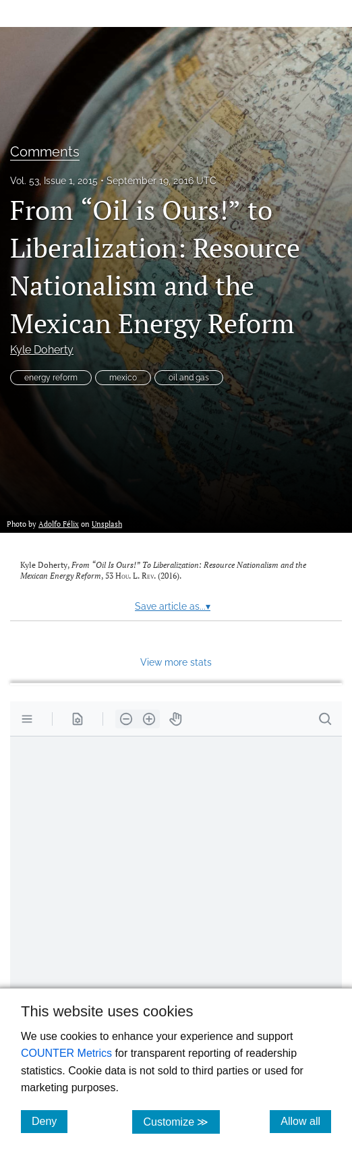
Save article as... (172, 606)
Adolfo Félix (58, 524)
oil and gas (189, 377)
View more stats (176, 662)
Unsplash (107, 524)
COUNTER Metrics (66, 1053)
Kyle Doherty (42, 349)
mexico (123, 377)
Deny (49, 1121)
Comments (45, 152)
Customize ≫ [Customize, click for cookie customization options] (181, 1121)
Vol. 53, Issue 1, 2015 (54, 180)
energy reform (51, 377)
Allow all (306, 1121)
